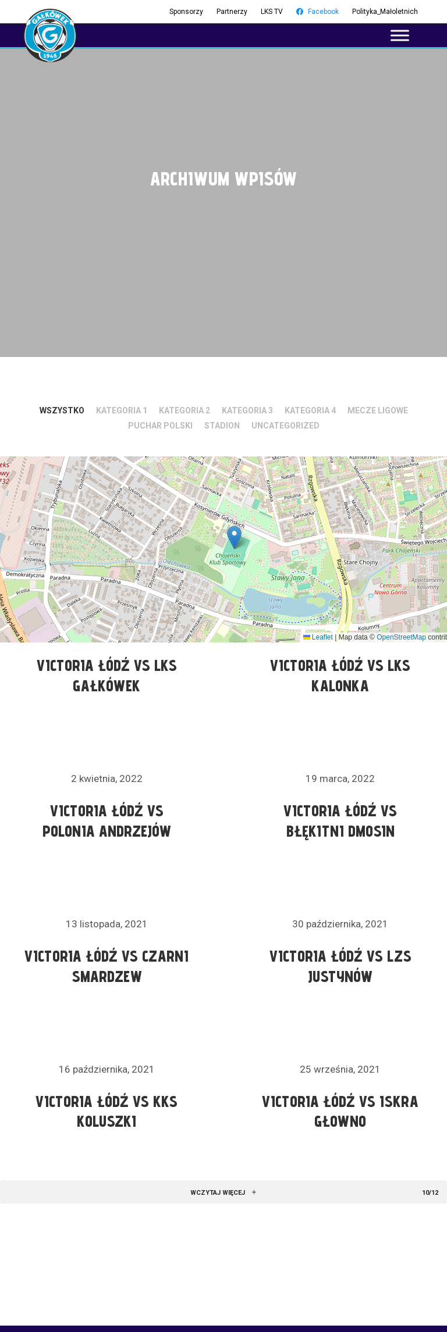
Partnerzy (232, 12)
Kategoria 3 (247, 410)
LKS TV (272, 12)
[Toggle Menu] (400, 35)
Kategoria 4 (310, 410)
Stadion (222, 425)
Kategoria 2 (184, 410)
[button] (234, 537)
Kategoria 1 (121, 410)
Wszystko (62, 410)
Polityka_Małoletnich (385, 12)
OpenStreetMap (401, 637)
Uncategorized (285, 425)
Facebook (317, 12)
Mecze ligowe (377, 410)
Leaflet (318, 637)
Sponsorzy (186, 12)
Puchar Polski (160, 425)
